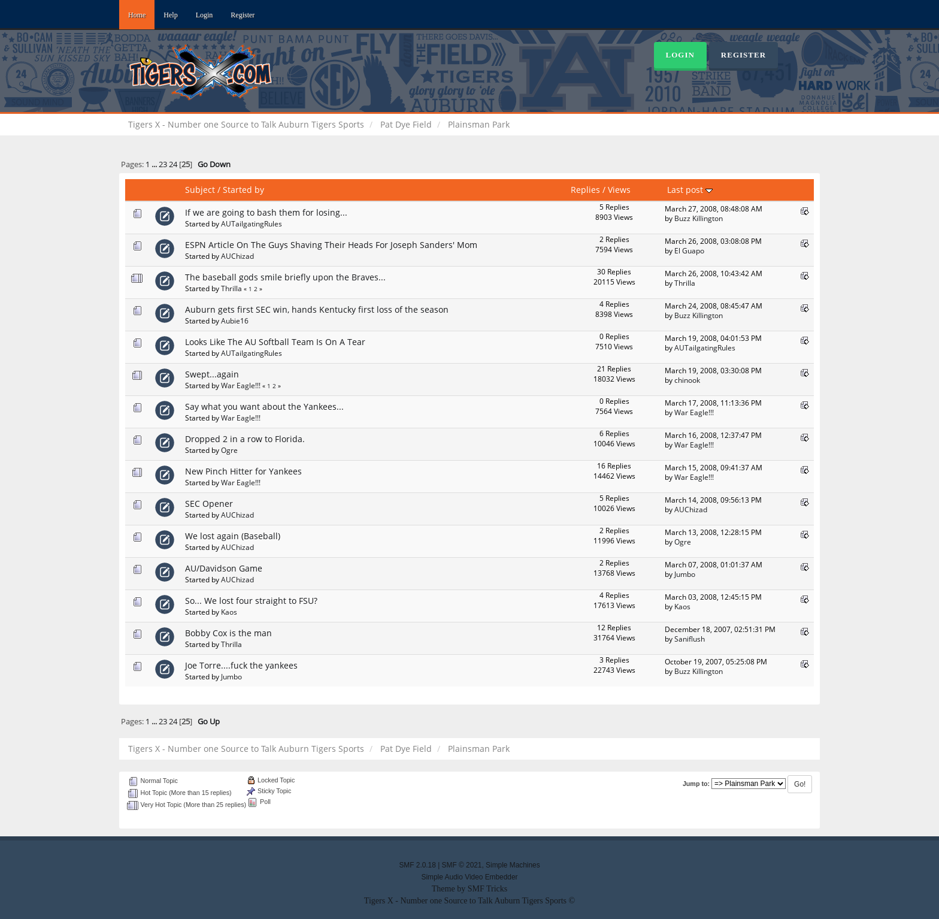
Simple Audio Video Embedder (469, 877)
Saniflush (689, 638)
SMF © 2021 (462, 865)
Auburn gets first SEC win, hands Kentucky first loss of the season (317, 309)
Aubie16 (235, 320)
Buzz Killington (698, 218)
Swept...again (212, 374)
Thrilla (231, 288)
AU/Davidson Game (223, 568)
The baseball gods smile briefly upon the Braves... (285, 277)
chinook (687, 380)
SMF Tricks (488, 888)
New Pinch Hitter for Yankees (243, 471)
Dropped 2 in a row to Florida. (245, 439)
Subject (200, 189)
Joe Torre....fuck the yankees (241, 665)
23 (163, 164)
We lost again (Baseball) (232, 536)
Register (243, 15)
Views (619, 189)
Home (137, 15)
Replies (585, 189)
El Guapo (689, 250)
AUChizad (237, 256)
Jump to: (696, 783)
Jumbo (684, 574)
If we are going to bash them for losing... (266, 212)
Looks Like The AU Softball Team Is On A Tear (275, 341)
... (155, 164)
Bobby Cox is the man (228, 633)
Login (204, 15)
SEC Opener (209, 503)
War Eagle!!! (241, 385)
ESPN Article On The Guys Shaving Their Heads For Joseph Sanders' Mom (331, 244)
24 (173, 164)
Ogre (229, 450)
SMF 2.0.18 (417, 865)
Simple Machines (513, 865)
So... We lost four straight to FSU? (251, 600)
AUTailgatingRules (251, 223)
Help (170, 15)
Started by (243, 189)
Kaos (229, 611)
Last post (690, 189)
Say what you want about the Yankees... (264, 406)
